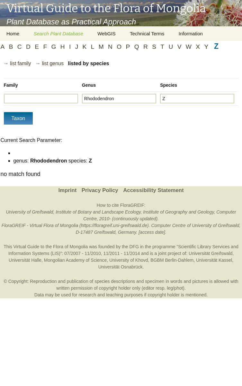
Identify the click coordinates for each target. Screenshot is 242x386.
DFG (134, 246)
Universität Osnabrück (120, 266)
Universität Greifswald (210, 253)
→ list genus (49, 63)
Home (12, 33)
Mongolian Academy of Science (75, 260)
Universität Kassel (214, 260)
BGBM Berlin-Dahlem (171, 260)
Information (191, 33)
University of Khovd (128, 260)
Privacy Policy (100, 190)
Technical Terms (147, 33)
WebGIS (106, 33)
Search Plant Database (58, 33)
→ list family (17, 63)
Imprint (67, 190)
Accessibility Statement (153, 190)
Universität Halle (25, 260)
